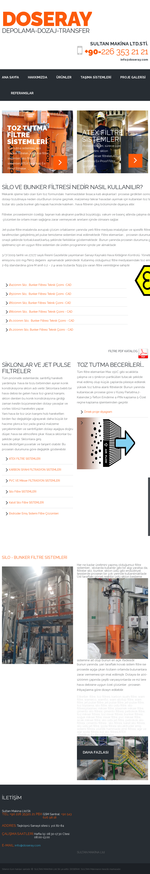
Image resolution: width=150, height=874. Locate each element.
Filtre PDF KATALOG (123, 351)
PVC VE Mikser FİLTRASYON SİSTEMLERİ (34, 480)
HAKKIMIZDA (37, 77)
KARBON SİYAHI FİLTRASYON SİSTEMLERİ (35, 469)
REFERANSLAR (22, 93)
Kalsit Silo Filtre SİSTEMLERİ (26, 502)
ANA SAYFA (10, 77)
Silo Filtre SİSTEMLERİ (22, 491)
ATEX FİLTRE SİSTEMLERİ (24, 458)
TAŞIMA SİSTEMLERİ (95, 77)
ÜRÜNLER (63, 77)
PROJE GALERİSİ (133, 77)
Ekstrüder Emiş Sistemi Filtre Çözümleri (34, 513)
